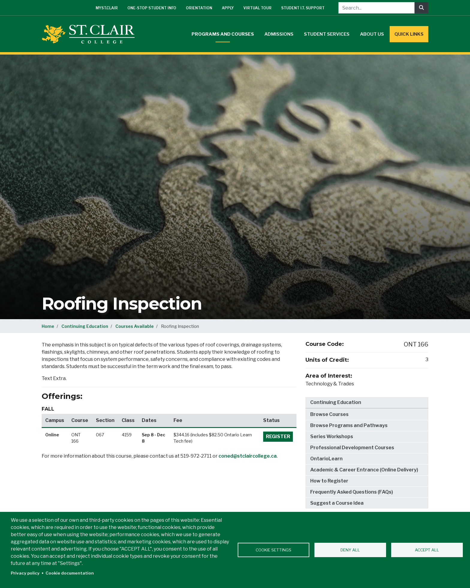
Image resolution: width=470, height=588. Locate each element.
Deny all (350, 550)
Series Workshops (331, 436)
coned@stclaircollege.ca (248, 456)
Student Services (327, 34)
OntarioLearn (326, 459)
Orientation (199, 8)
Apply (228, 8)
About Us (372, 34)
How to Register (329, 481)
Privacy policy (25, 573)
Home (48, 326)
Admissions (278, 34)
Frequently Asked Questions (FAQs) (351, 492)
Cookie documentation (70, 573)
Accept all (427, 550)
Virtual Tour (257, 8)
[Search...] (376, 7)
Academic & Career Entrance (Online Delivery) (364, 470)
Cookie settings (273, 550)
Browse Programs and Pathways (349, 425)
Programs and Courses (223, 34)
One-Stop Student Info (151, 8)
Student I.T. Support (303, 8)
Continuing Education (84, 326)
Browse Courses (329, 414)
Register (278, 436)
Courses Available (134, 326)
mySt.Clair (107, 8)
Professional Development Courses (352, 447)
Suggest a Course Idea (337, 503)
